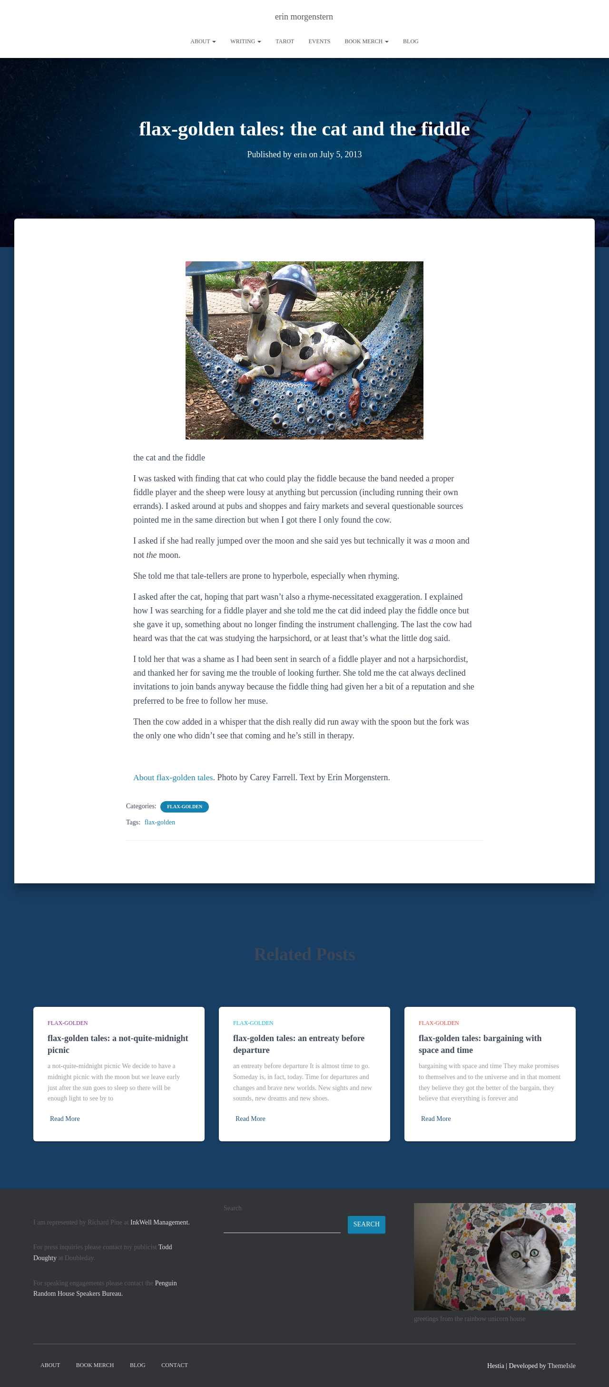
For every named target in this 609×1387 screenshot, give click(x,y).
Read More (65, 1118)
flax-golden (184, 806)
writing (245, 41)
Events (319, 41)
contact (174, 1365)
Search (233, 1208)
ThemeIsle (562, 1365)
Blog (411, 41)
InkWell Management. (160, 1222)
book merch (366, 41)
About (203, 41)
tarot (284, 41)
